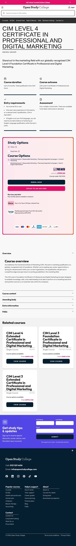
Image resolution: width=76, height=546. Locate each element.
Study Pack (13, 151)
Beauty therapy (11, 504)
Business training (48, 20)
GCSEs (12, 20)
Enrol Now (36, 182)
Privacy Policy (65, 535)
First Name (40, 419)
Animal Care (20, 20)
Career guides (30, 495)
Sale (39, 20)
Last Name (60, 419)
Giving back (47, 495)
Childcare (9, 501)
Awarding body (38, 299)
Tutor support (29, 493)
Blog (26, 504)
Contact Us (9, 516)
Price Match (10, 524)
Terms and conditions (51, 535)
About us (46, 490)
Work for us (10, 521)
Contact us (59, 20)
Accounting (9, 507)
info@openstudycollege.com (24, 469)
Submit (55, 437)
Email (38, 427)
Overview (38, 253)
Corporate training (12, 519)
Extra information (38, 305)
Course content (38, 293)
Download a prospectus (51, 498)
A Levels (5, 20)
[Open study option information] (16, 147)
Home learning (30, 498)
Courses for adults (49, 493)
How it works (29, 490)
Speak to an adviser (36, 189)
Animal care (10, 498)
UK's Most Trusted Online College (38, 2)
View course (20, 361)
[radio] (9, 147)
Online (12, 147)
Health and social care (13, 495)
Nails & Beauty (31, 20)
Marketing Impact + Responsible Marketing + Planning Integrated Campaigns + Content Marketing (37, 159)
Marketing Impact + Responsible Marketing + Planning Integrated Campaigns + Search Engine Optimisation (36, 163)
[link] (19, 347)
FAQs (38, 311)
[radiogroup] (36, 149)
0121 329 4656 (16, 465)
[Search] (39, 13)
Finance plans (29, 501)
